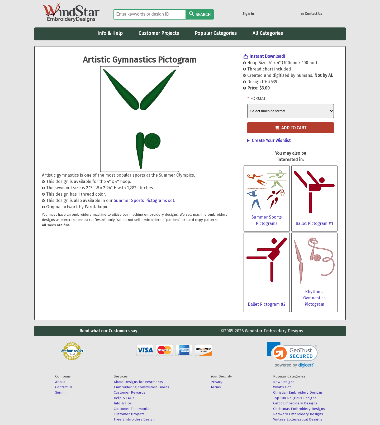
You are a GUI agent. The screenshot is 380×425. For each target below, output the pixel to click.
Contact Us (311, 14)
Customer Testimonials (132, 409)
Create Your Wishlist (271, 140)
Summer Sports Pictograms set (144, 200)
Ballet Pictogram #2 (267, 304)
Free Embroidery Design (134, 419)
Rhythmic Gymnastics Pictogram (314, 298)
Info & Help (110, 33)
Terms (216, 387)
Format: (258, 98)
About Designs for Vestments (138, 382)
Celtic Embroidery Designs (295, 403)
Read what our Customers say (108, 330)
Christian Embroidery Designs (298, 392)
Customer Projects (159, 33)
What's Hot (282, 387)
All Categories (268, 33)
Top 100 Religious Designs (294, 398)
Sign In (248, 13)
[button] (292, 355)
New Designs (283, 382)
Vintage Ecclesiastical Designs (297, 419)
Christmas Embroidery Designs (299, 409)
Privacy (216, 382)
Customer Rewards (129, 392)
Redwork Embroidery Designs (298, 414)
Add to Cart (290, 127)
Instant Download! (267, 56)
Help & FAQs (124, 398)
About (60, 382)
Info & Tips (123, 403)
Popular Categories (216, 33)
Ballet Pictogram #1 (314, 223)
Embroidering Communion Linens (141, 387)
